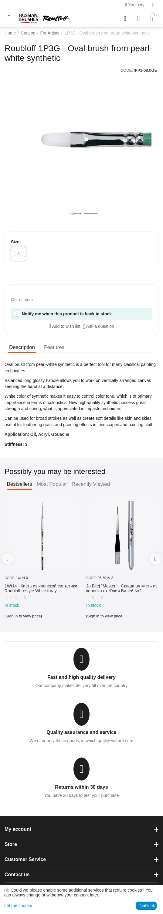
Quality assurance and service (81, 732)
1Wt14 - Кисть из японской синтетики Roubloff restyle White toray (41, 588)
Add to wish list (64, 326)
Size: (16, 241)
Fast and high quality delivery (81, 677)
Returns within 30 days (81, 787)
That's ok (146, 905)
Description (22, 347)
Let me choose (18, 905)
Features (54, 347)
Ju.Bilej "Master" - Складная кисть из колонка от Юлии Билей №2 (121, 588)
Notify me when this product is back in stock (67, 313)
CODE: (127, 70)
